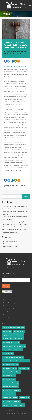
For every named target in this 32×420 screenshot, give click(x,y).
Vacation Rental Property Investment (14, 186)
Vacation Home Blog (9, 302)
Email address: (16, 279)
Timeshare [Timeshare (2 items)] (6, 372)
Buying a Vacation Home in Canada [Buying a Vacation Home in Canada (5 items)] (13, 335)
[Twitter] (8, 61)
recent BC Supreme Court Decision (15, 66)
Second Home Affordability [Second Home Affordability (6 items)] (10, 364)
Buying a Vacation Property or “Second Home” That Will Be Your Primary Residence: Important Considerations (14, 229)
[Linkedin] (12, 61)
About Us (5, 311)
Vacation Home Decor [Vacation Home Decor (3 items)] (9, 375)
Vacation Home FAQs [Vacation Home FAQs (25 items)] (9, 379)
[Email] (15, 61)
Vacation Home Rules (12, 185)
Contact (5, 314)
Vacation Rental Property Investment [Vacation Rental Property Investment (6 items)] (13, 405)
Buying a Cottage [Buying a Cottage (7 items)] (18, 331)
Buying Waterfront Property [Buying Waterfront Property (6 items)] (11, 342)
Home (4, 299)
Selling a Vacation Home (10, 246)
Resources (6, 305)
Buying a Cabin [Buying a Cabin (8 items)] (7, 331)
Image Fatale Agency (20, 413)
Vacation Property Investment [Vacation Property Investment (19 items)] (11, 401)
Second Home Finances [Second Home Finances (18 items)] (10, 368)
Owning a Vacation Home (11, 53)
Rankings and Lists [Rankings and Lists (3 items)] (8, 361)
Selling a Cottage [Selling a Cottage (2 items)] (24, 368)
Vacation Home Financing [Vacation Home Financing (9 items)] (10, 383)
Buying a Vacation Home (10, 241)
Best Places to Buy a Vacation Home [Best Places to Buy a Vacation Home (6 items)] (13, 327)
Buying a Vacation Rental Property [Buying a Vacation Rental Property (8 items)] (13, 338)
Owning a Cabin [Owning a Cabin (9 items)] (17, 350)
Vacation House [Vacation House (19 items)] (24, 397)
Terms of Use (6, 317)
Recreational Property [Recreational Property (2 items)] (22, 361)
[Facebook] (5, 61)
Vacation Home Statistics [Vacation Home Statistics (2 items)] (10, 397)
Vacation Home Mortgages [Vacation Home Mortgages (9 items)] (10, 386)
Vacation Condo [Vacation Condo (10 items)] (15, 372)
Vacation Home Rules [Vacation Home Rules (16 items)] (9, 394)
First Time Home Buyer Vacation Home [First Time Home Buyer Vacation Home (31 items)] (14, 346)
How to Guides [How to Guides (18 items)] (7, 350)
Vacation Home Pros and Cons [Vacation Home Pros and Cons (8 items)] (11, 390)
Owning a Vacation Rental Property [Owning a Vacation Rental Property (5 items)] (13, 357)
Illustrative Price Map (9, 308)
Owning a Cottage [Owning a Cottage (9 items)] (8, 353)
